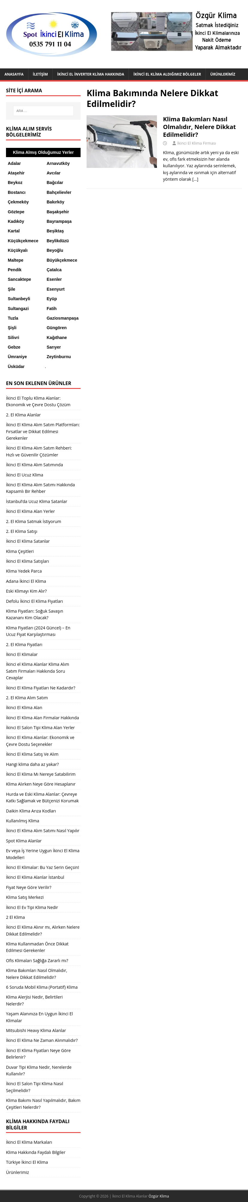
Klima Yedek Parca (24, 571)
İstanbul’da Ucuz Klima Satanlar (36, 501)
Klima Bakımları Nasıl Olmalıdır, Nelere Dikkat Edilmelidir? (199, 127)
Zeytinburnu (59, 356)
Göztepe (16, 211)
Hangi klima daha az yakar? (32, 764)
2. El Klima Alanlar (23, 415)
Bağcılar (55, 182)
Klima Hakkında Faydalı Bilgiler (35, 1152)
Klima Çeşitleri (20, 551)
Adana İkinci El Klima (26, 581)
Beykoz (15, 182)
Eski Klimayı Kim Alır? (26, 591)
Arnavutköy (58, 163)
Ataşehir (16, 173)
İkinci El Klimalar (22, 654)
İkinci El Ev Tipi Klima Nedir (32, 907)
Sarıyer (54, 347)
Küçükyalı (18, 250)
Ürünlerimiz (222, 74)
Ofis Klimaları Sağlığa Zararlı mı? (37, 960)
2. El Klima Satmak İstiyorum (33, 521)
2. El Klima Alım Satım (27, 697)
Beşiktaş (55, 231)
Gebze (14, 347)
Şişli (12, 327)
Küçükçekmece (23, 240)
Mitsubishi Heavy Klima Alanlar (36, 1030)
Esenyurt (56, 289)
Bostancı (16, 192)
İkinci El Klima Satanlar (28, 541)
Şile (11, 289)
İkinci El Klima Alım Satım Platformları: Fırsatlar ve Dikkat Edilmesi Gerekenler (43, 431)
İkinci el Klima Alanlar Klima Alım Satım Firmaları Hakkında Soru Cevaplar (37, 670)
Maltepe (15, 260)
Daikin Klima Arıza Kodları (31, 811)
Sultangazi (18, 308)
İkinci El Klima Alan (24, 707)
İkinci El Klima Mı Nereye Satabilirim (40, 774)
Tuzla (13, 318)
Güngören (57, 327)
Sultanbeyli (19, 298)
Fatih (52, 308)
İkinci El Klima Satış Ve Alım (32, 754)
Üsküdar (16, 366)
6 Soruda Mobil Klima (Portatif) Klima (42, 987)
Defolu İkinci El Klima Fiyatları (34, 601)
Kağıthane (57, 337)
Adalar (14, 163)
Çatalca (54, 269)
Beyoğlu (55, 250)
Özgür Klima (159, 1196)
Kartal (14, 231)
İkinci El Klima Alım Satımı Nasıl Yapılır (42, 830)
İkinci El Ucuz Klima (24, 475)
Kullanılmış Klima (22, 821)
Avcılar (54, 173)
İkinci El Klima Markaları (29, 1142)
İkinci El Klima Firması (196, 143)
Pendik (15, 269)
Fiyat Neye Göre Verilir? (28, 887)
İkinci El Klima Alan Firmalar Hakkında (42, 717)
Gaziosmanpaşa (63, 318)
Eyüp (52, 298)
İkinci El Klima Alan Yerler (30, 511)
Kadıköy (16, 221)
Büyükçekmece (62, 260)
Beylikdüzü (58, 240)
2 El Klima (15, 917)
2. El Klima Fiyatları (24, 644)
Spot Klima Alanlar (24, 841)
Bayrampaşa (59, 221)
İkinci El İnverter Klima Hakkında (90, 74)
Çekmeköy (18, 202)
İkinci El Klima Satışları (27, 561)
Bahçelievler (59, 192)
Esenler (54, 279)
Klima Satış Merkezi (25, 897)
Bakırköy (55, 202)
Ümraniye (17, 356)
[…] (195, 179)
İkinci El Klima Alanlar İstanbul (35, 877)
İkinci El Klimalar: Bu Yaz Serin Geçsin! (42, 867)
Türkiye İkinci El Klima (27, 1162)
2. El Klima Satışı (21, 531)
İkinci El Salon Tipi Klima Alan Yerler (40, 727)
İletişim (40, 74)
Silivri (13, 337)
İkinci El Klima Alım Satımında (34, 464)
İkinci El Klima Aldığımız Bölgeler (167, 74)
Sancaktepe (19, 279)
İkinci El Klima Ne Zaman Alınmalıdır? (42, 1040)
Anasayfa (14, 74)
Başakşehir (58, 211)
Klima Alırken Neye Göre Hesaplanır (40, 784)
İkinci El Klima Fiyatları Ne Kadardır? (40, 688)
